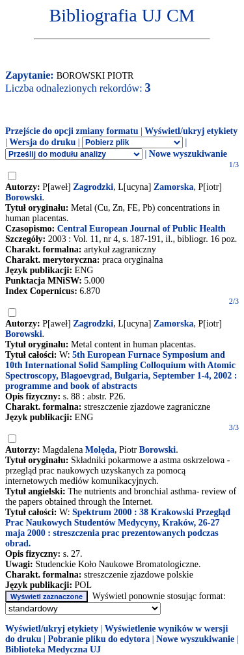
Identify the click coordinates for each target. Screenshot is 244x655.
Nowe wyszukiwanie (188, 154)
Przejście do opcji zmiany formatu (72, 131)
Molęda (100, 450)
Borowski (23, 197)
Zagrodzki (93, 187)
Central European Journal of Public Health (141, 229)
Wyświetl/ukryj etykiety (190, 131)
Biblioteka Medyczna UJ (53, 649)
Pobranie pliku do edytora (98, 639)
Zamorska (173, 187)
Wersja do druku (42, 142)
